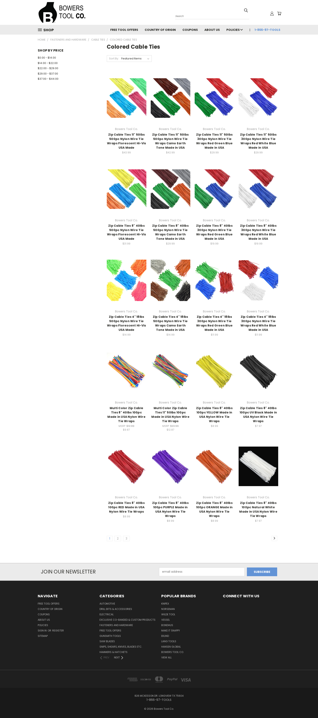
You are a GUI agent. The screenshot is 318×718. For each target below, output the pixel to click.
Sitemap (43, 636)
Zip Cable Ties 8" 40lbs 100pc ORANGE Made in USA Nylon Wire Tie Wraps (214, 509)
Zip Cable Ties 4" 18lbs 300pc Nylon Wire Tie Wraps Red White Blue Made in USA (258, 323)
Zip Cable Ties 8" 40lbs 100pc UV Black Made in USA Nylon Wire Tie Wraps (258, 414)
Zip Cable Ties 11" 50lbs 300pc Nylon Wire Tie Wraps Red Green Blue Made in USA (214, 141)
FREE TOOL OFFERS (124, 30)
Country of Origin (160, 30)
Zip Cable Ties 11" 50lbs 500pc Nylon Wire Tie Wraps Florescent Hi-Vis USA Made (126, 141)
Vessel (165, 620)
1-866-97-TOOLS (267, 30)
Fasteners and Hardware (116, 625)
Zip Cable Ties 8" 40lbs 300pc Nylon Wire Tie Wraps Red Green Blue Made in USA (214, 232)
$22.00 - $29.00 (48, 68)
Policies (234, 30)
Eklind (165, 636)
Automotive (107, 603)
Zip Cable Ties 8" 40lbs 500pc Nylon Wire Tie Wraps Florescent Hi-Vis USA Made (126, 232)
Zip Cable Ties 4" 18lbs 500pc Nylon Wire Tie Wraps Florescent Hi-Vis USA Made (126, 323)
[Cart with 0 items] (279, 13)
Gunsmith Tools (110, 636)
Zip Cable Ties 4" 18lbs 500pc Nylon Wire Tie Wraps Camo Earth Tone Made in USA (170, 323)
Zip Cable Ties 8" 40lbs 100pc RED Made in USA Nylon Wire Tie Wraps (126, 507)
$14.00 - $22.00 (48, 63)
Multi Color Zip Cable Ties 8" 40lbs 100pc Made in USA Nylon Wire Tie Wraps (126, 414)
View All (166, 657)
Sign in (42, 630)
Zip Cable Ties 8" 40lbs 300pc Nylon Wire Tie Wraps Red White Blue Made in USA (258, 232)
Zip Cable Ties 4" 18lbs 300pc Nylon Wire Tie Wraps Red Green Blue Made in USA (214, 323)
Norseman (168, 609)
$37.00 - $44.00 (48, 79)
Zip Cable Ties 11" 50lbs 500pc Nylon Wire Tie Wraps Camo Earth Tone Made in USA (170, 141)
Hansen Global (171, 646)
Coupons (190, 30)
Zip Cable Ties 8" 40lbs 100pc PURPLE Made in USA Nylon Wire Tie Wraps (170, 509)
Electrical (107, 614)
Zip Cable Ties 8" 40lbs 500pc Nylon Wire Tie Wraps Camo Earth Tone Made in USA (170, 232)
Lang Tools (168, 641)
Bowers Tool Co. (172, 652)
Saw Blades (107, 641)
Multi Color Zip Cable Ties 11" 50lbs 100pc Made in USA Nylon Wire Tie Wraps (170, 414)
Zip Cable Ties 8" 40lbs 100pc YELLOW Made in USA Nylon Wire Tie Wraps (214, 414)
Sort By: (114, 58)
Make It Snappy (170, 630)
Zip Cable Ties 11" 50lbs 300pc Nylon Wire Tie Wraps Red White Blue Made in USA (258, 141)
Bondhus (167, 625)
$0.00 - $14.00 (47, 58)
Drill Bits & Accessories (116, 609)
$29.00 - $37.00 (48, 74)
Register (58, 630)
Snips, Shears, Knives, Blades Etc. (121, 646)
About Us (212, 30)
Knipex (165, 603)
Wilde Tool (168, 614)
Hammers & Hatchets (113, 652)
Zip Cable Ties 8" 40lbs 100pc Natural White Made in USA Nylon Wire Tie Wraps (258, 509)
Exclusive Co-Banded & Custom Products (127, 620)
